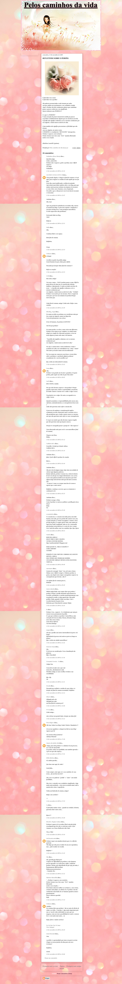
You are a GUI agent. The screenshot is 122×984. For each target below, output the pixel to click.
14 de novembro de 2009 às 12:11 (55, 682)
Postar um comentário (51, 958)
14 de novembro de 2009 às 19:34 (55, 834)
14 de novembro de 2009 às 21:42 (55, 853)
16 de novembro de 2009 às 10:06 (55, 954)
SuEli (47, 381)
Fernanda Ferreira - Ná (53, 661)
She (47, 857)
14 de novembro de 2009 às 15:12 (55, 718)
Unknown (49, 253)
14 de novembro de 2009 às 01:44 (55, 463)
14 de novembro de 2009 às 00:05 (55, 377)
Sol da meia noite (51, 838)
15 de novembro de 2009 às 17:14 (55, 900)
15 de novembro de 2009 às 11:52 (55, 873)
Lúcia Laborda (50, 589)
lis (47, 609)
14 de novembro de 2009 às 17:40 (55, 739)
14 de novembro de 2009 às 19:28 (55, 818)
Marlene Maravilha (51, 877)
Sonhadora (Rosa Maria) (53, 156)
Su (47, 805)
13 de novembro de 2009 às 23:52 (55, 364)
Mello (48, 227)
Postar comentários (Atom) (64, 973)
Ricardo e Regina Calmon (53, 822)
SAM (47, 276)
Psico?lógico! (50, 722)
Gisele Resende (50, 934)
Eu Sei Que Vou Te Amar (53, 925)
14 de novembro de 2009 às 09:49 (55, 585)
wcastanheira (50, 514)
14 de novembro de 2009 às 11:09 (55, 626)
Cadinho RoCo (50, 443)
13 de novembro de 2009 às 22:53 (55, 249)
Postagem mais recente (50, 966)
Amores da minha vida (52, 743)
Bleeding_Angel (50, 311)
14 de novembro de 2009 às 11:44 (55, 657)
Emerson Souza (50, 646)
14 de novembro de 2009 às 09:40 (55, 564)
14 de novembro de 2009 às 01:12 (55, 439)
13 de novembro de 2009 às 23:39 (55, 308)
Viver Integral (50, 927)
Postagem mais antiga (73, 966)
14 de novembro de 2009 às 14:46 (55, 706)
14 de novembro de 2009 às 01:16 (55, 450)
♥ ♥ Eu (48, 709)
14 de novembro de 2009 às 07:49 (55, 510)
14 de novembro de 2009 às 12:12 (55, 693)
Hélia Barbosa (50, 758)
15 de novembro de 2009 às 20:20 (55, 930)
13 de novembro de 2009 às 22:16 (55, 171)
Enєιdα (48, 686)
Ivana (48, 368)
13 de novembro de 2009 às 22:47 (55, 195)
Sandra (48, 534)
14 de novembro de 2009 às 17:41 (55, 754)
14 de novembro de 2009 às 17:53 (55, 801)
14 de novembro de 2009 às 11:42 (55, 642)
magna (48, 630)
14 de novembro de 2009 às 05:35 (55, 493)
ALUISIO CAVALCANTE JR (54, 175)
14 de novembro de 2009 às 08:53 (55, 530)
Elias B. (48, 697)
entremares (49, 568)
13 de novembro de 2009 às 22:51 (55, 223)
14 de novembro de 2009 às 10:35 (55, 605)
